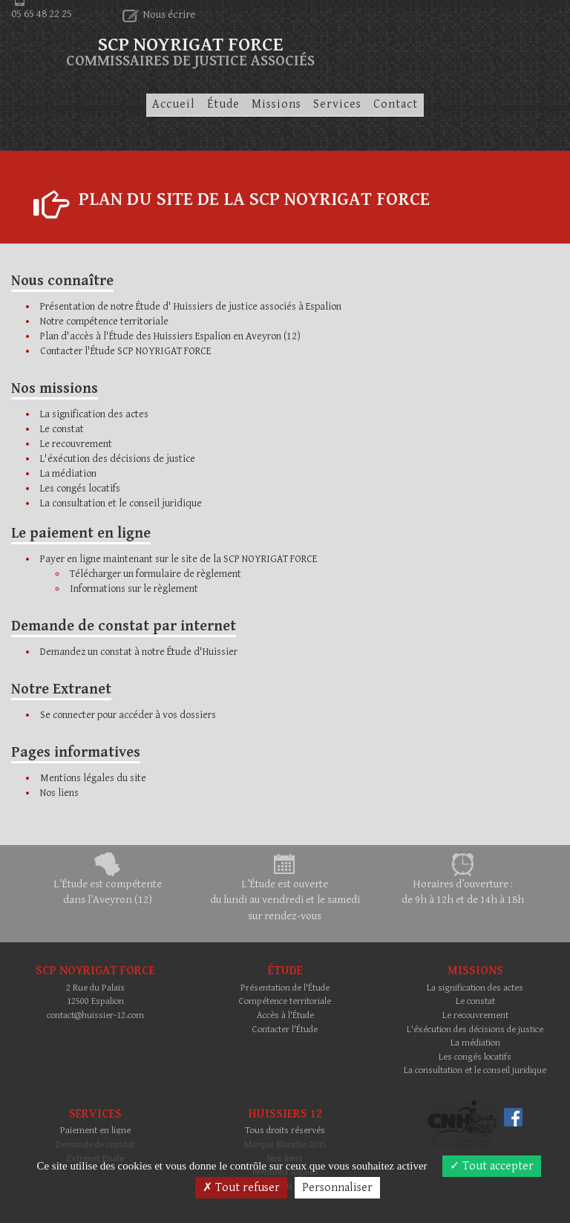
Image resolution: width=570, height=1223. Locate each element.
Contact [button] (395, 104)
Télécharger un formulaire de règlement (155, 574)
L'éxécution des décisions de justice (117, 459)
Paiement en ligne (95, 1130)
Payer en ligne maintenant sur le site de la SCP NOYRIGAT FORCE (178, 559)
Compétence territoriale (285, 1001)
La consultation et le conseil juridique (121, 503)
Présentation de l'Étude (285, 988)
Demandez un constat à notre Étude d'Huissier (139, 652)
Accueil (173, 104)
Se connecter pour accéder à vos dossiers (128, 715)
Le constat (62, 429)
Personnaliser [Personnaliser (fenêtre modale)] (337, 1188)
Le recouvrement (76, 444)
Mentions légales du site (93, 778)
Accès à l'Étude (285, 1015)
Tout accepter (492, 1166)
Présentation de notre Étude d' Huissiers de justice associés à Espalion (190, 307)
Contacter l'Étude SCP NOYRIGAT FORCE (125, 351)
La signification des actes (94, 414)
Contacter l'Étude (285, 1029)
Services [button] (337, 104)
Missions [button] (276, 104)
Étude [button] (223, 104)
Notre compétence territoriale (104, 321)
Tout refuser (241, 1188)
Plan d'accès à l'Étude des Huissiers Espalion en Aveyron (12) (170, 336)
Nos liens (59, 793)
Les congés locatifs (80, 489)
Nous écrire (158, 14)
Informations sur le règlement (134, 589)
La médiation (68, 474)
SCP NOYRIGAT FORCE (190, 48)
